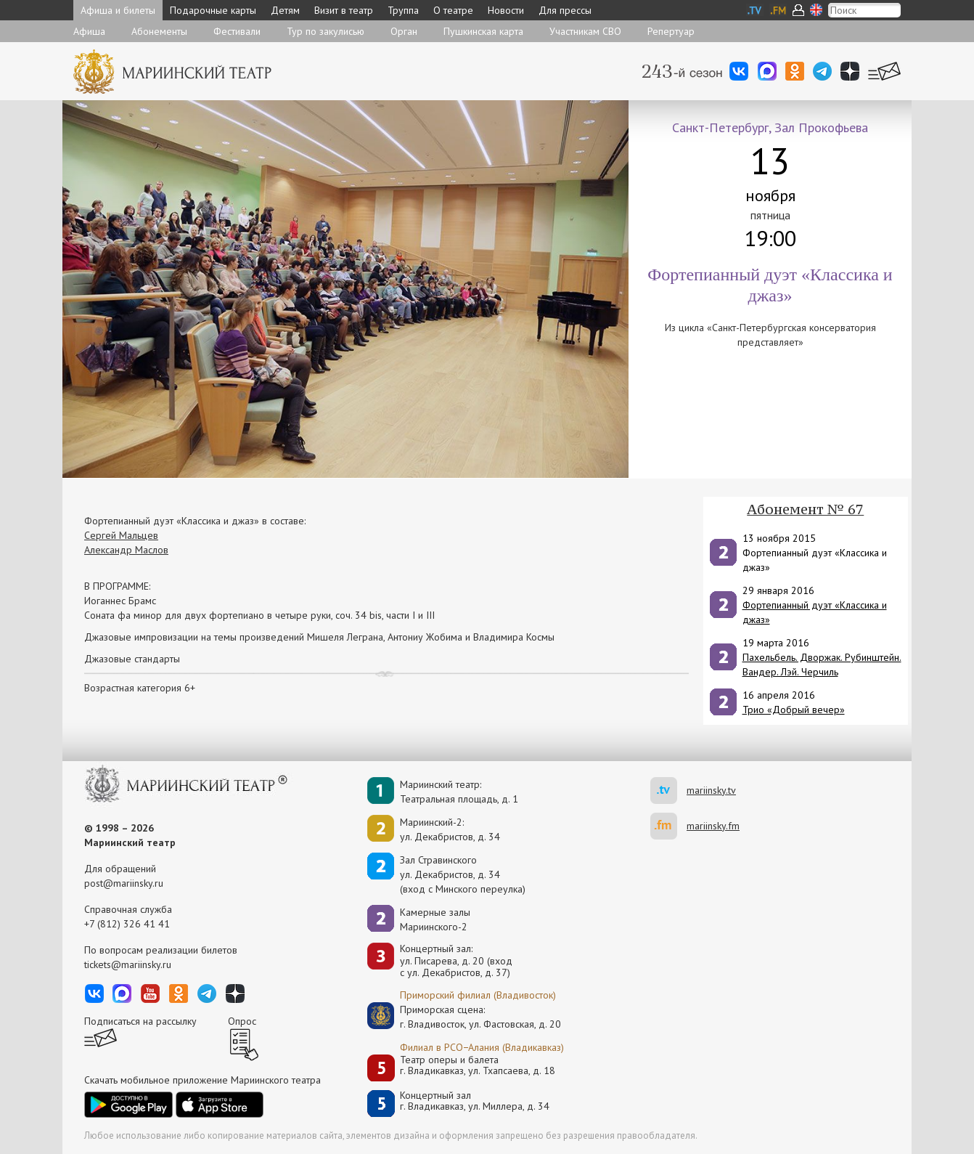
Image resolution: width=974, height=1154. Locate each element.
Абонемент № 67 (805, 509)
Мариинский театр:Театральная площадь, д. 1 (459, 791)
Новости (506, 10)
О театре (453, 10)
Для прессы (565, 10)
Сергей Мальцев (121, 535)
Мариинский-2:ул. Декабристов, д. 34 (450, 829)
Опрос (242, 1021)
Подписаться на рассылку (140, 1021)
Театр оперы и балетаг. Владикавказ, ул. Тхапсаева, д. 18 (477, 1066)
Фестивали (237, 31)
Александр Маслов (126, 549)
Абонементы (159, 31)
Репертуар (671, 31)
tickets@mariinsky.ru (127, 964)
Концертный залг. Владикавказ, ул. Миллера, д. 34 (474, 1101)
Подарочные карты (213, 10)
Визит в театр (343, 10)
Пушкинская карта (483, 31)
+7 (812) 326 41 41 (127, 923)
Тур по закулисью (325, 31)
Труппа (403, 10)
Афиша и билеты (118, 10)
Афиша (89, 31)
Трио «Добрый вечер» (793, 709)
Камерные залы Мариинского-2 (435, 919)
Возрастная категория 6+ (139, 687)
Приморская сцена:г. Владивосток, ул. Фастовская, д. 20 (465, 1017)
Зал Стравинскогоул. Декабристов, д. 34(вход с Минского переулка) (462, 874)
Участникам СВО (585, 31)
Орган (403, 31)
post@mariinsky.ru (123, 883)
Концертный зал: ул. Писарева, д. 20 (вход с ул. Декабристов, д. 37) (456, 961)
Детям (285, 10)
